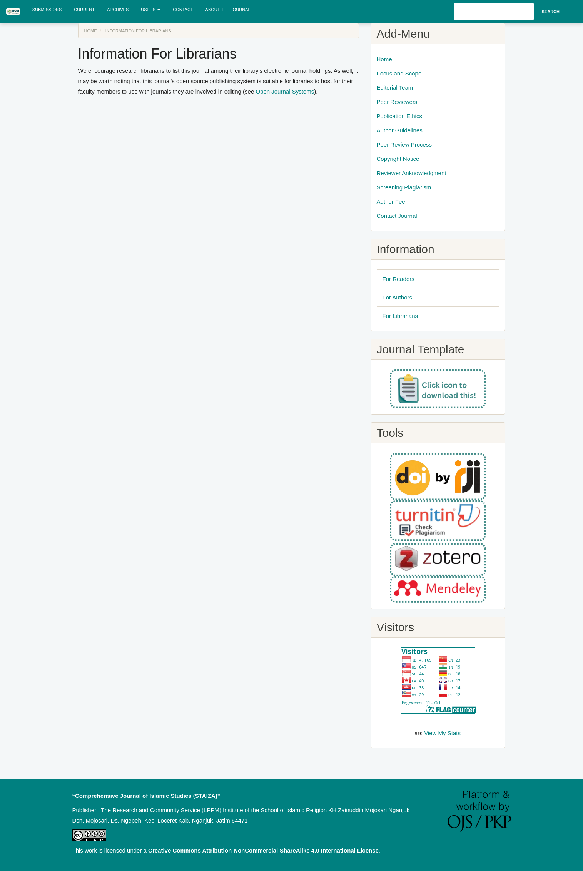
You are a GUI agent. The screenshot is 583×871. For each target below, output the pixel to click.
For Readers (398, 279)
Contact (183, 9)
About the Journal (228, 9)
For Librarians (400, 316)
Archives (118, 9)
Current (84, 9)
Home (90, 30)
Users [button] (150, 9)
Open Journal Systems (285, 91)
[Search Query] (494, 11)
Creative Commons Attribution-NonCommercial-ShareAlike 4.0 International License (263, 850)
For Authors (398, 297)
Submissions (47, 9)
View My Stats (442, 733)
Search (551, 11)
